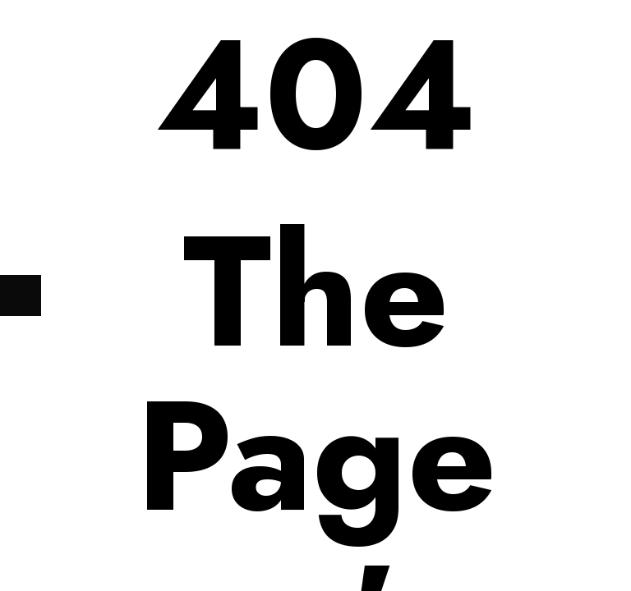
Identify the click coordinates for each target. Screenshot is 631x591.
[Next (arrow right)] (20, 295)
